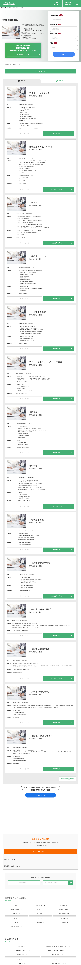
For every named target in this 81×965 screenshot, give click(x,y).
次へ (63, 54)
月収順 (59, 81)
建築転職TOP (8, 64)
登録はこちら (40, 795)
